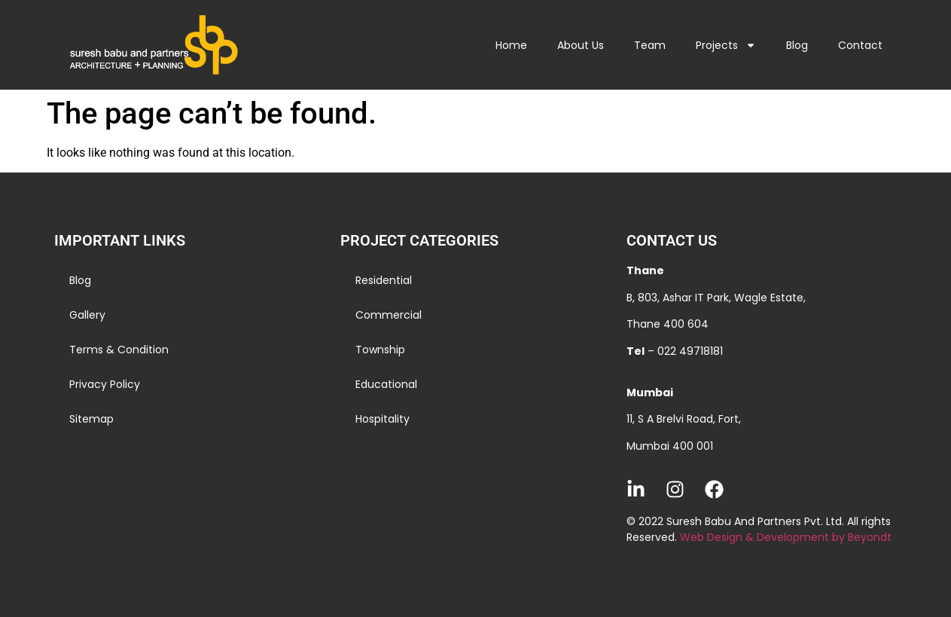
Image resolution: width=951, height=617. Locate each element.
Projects (726, 45)
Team (650, 45)
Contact (860, 45)
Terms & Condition (119, 349)
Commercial (388, 314)
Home (511, 45)
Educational (386, 384)
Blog (797, 45)
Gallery (87, 314)
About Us (580, 45)
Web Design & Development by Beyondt (786, 537)
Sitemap (91, 418)
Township (380, 349)
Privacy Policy (104, 384)
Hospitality (382, 418)
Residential (383, 280)
